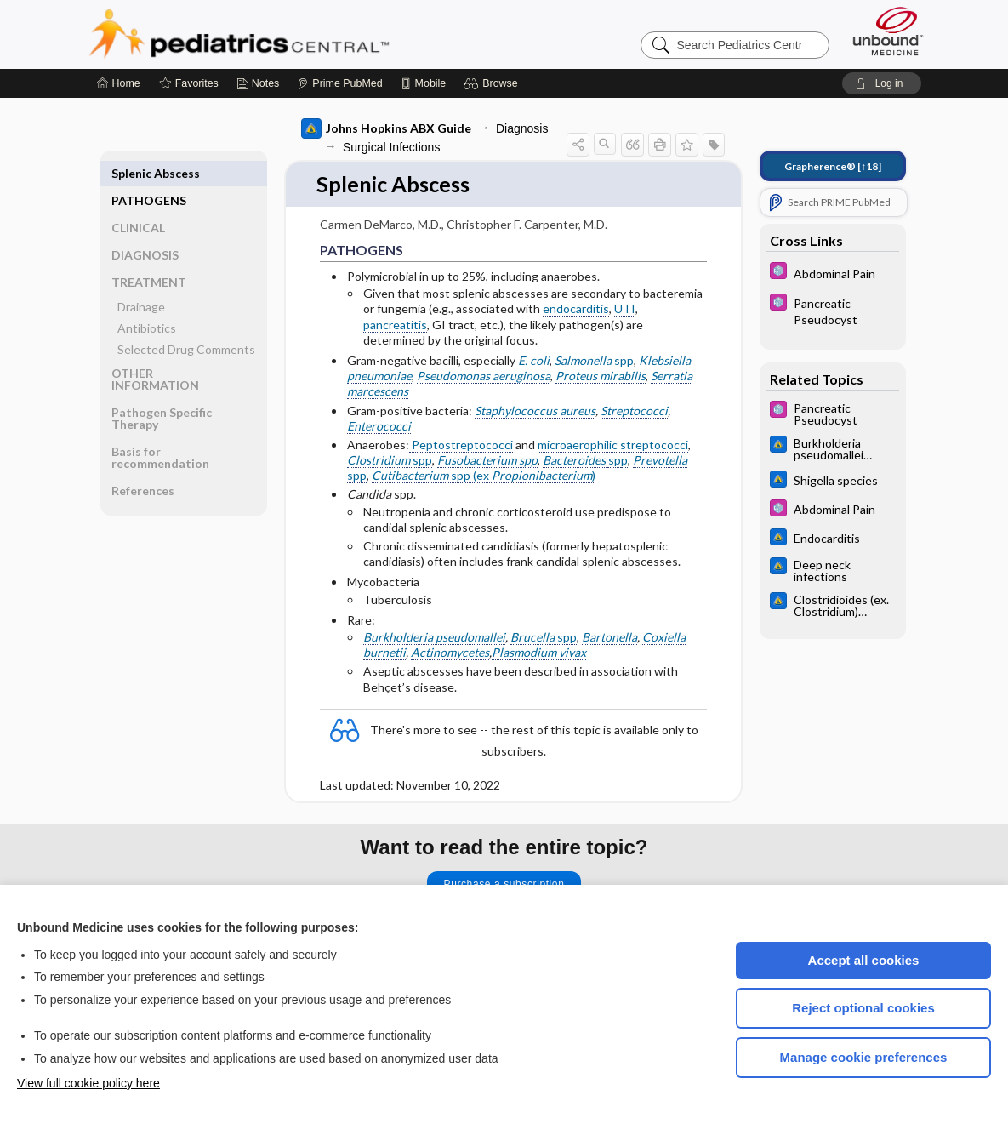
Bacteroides (575, 460)
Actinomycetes (450, 653)
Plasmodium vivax (539, 653)
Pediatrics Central (300, 34)
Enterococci (379, 426)
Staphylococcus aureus (535, 410)
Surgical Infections (391, 147)
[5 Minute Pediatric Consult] (833, 272)
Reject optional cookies (863, 1008)
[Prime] (339, 83)
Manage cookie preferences (864, 1057)
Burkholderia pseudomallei (434, 637)
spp (594, 360)
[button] (493, 83)
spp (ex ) (483, 476)
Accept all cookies (864, 960)
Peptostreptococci (461, 444)
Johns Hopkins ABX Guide (386, 128)
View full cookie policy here (88, 1083)
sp (614, 460)
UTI (624, 309)
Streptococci (634, 410)
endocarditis (576, 309)
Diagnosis (522, 128)
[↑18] (832, 166)
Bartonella (609, 637)
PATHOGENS (148, 173)
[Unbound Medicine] (888, 31)
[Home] (118, 83)
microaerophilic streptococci (613, 444)
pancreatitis (395, 324)
